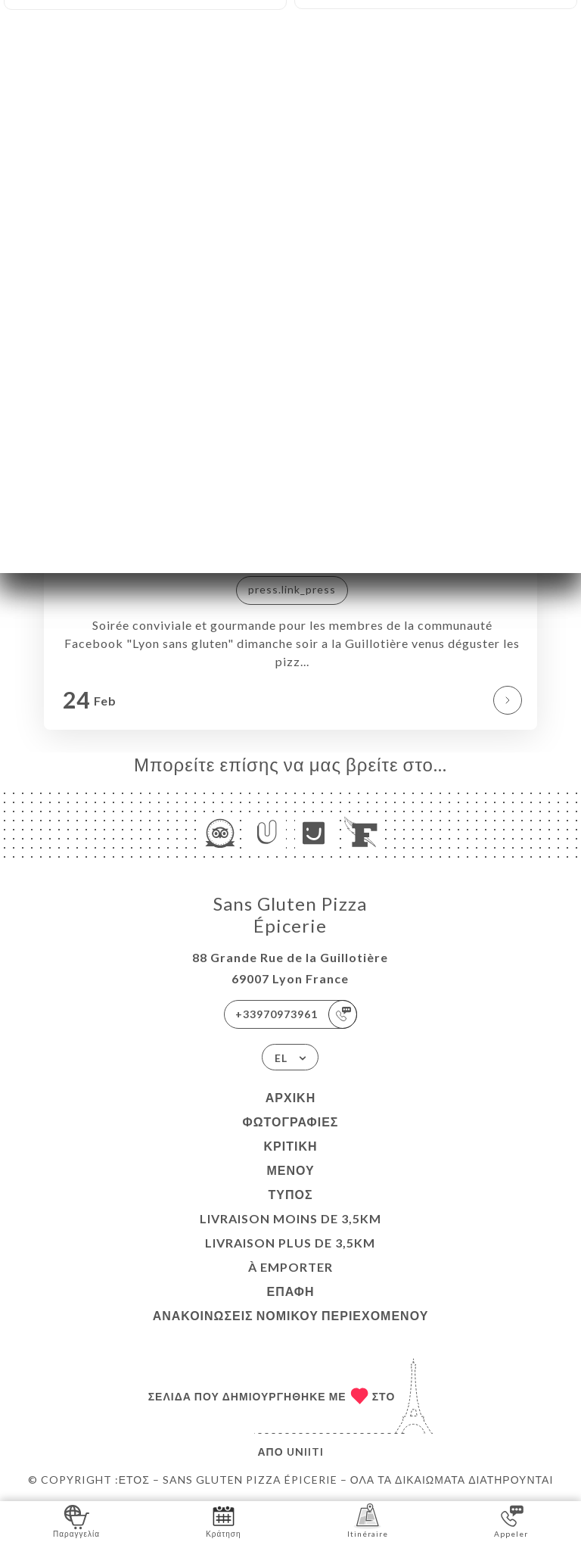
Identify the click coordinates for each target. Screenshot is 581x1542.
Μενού (290, 1170)
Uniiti (305, 1451)
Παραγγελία (76, 1520)
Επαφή (290, 1291)
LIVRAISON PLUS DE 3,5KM (290, 1242)
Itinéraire (367, 1520)
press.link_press (292, 589)
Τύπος (290, 1194)
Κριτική (290, 1146)
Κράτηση (223, 1520)
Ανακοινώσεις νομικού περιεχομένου (291, 1315)
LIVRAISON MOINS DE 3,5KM (290, 1218)
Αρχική (290, 1097)
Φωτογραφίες (291, 1121)
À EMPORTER (290, 1267)
